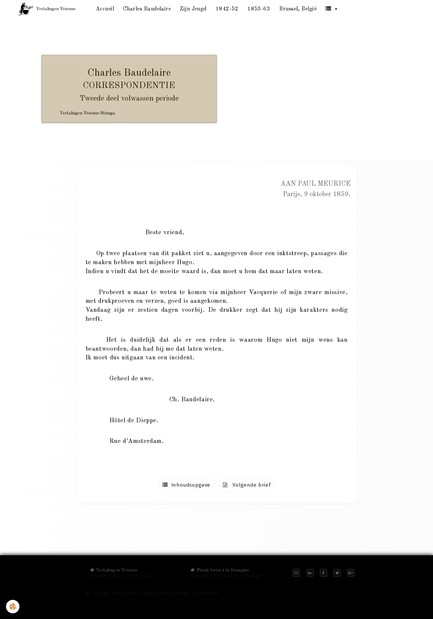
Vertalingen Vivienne (113, 570)
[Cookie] (12, 606)
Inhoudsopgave (186, 485)
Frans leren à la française (219, 570)
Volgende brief (247, 485)
